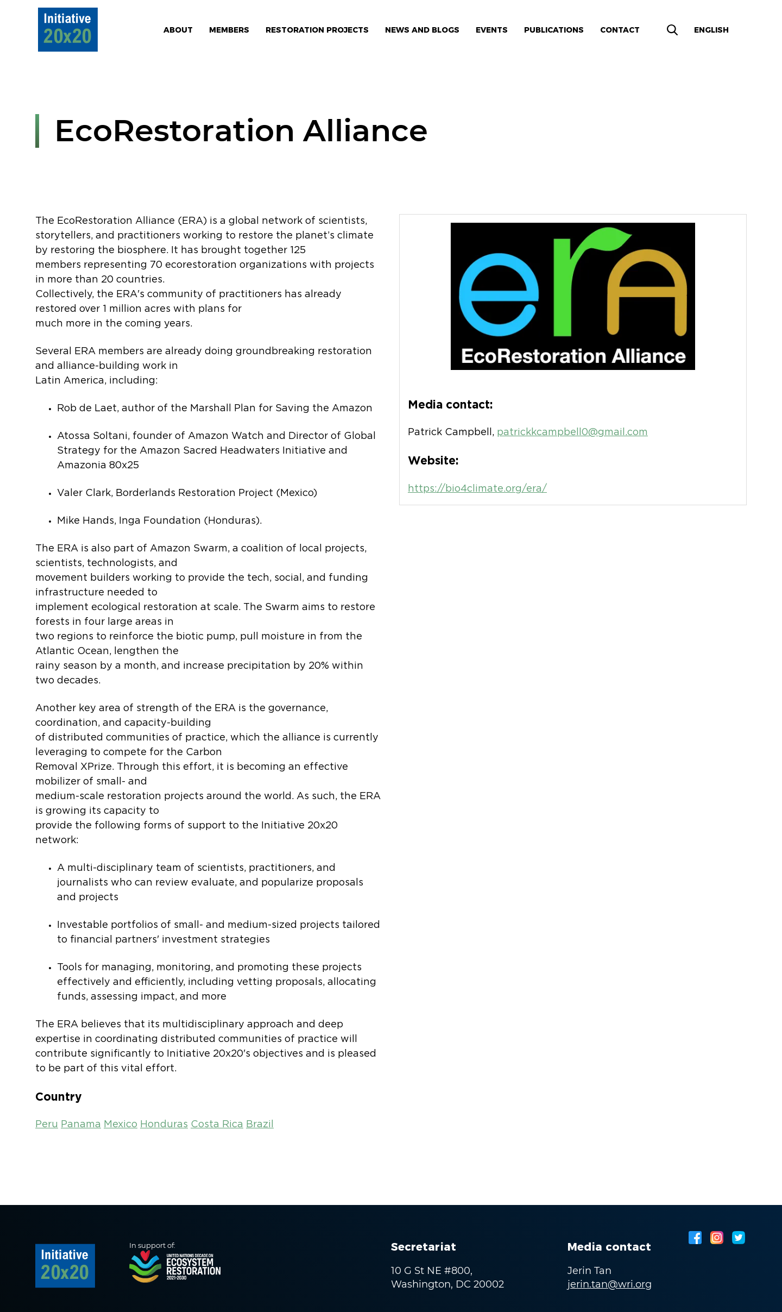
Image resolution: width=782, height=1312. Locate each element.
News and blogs (422, 30)
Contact (620, 30)
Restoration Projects (317, 30)
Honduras (164, 1124)
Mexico (120, 1124)
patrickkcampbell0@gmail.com (572, 432)
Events (492, 30)
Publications (554, 30)
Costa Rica (217, 1124)
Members (229, 30)
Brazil (260, 1124)
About (178, 30)
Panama (81, 1124)
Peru (46, 1124)
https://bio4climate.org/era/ (477, 489)
